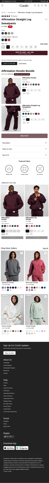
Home (3, 12)
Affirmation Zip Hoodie (31, 218)
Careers (5, 373)
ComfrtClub (6, 362)
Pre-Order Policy (7, 403)
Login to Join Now (9, 63)
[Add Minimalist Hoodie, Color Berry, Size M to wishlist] (45, 253)
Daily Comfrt (6, 426)
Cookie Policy (7, 409)
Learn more (22, 63)
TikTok (5, 424)
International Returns (8, 393)
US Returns (6, 390)
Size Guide (44, 44)
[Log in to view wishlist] (42, 5)
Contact (5, 383)
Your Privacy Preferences (10, 411)
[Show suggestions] (8, 436)
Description (24, 143)
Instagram (6, 421)
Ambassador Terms (8, 398)
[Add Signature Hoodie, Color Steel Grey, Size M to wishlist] (21, 253)
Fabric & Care (24, 149)
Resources (6, 370)
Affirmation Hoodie (29, 78)
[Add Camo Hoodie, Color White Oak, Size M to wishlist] (21, 296)
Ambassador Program (9, 368)
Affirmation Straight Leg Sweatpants (31, 106)
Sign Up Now (9, 353)
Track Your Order (7, 388)
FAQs (4, 385)
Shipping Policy (7, 401)
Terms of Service (7, 396)
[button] (1, 6)
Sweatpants (12, 12)
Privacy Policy (7, 406)
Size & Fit (24, 155)
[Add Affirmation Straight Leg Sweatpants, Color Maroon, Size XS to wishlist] (46, 19)
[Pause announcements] (47, 1)
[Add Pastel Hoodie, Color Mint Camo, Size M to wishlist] (45, 296)
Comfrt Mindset (7, 365)
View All (45, 248)
